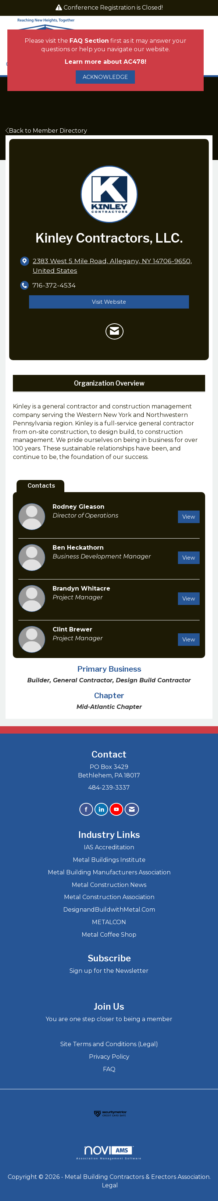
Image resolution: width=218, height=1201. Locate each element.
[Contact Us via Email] (132, 809)
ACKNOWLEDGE (105, 77)
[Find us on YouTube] (116, 809)
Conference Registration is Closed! (113, 7)
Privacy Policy (109, 1056)
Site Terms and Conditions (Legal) (109, 1044)
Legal (110, 1185)
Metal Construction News (109, 884)
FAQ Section (89, 40)
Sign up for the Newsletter (109, 970)
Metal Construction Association (109, 897)
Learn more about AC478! (105, 61)
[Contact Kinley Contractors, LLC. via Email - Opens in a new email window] (115, 331)
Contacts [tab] (41, 485)
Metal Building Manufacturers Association (109, 872)
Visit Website (109, 302)
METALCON (109, 922)
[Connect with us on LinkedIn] (101, 809)
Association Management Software (109, 1153)
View (188, 517)
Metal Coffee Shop (109, 934)
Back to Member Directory (46, 130)
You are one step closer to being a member (109, 1019)
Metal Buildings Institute (109, 859)
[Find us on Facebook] (86, 809)
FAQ (109, 1069)
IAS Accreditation (109, 847)
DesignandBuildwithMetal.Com (109, 909)
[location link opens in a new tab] (115, 265)
